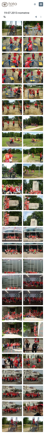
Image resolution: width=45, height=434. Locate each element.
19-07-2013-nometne (16, 12)
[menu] (41, 4)
